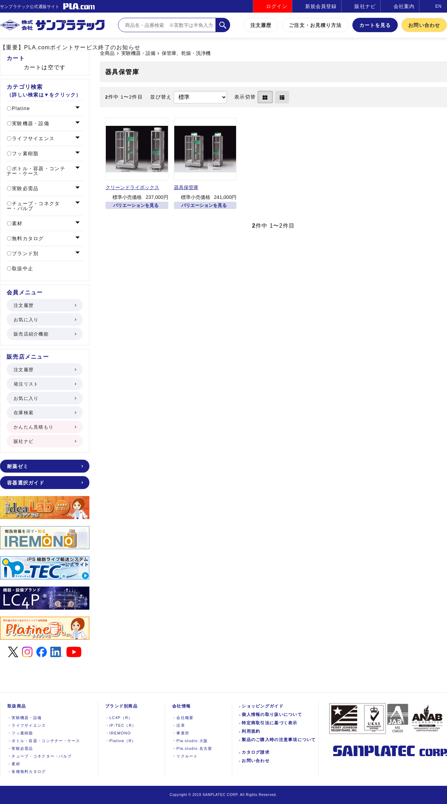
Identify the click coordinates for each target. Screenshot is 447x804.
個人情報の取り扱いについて (272, 714)
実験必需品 (24, 188)
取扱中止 (21, 268)
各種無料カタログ (26, 771)
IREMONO (118, 733)
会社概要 (182, 718)
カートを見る (375, 25)
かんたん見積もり (44, 427)
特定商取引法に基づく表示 (269, 722)
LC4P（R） (119, 718)
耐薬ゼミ (44, 466)
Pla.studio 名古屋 (192, 748)
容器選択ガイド (44, 483)
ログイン (276, 6)
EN (438, 6)
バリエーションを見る (136, 205)
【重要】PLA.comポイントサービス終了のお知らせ (70, 47)
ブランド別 (24, 253)
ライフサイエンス (32, 138)
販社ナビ (364, 6)
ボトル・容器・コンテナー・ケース (36, 171)
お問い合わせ (424, 25)
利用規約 (251, 731)
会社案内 (404, 6)
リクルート (185, 756)
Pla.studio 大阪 (190, 741)
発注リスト (44, 384)
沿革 (178, 725)
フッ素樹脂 (24, 153)
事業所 (180, 733)
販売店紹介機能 (44, 334)
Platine (20, 108)
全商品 (107, 53)
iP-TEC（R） (120, 725)
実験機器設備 (24, 718)
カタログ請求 (256, 752)
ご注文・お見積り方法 (315, 25)
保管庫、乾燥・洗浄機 (186, 53)
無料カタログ (27, 238)
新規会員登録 (321, 6)
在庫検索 (44, 412)
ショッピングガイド (263, 706)
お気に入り (44, 319)
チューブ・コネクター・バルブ (33, 206)
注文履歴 (260, 25)
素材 (16, 223)
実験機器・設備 (138, 53)
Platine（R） (120, 741)
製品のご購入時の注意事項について (279, 739)
